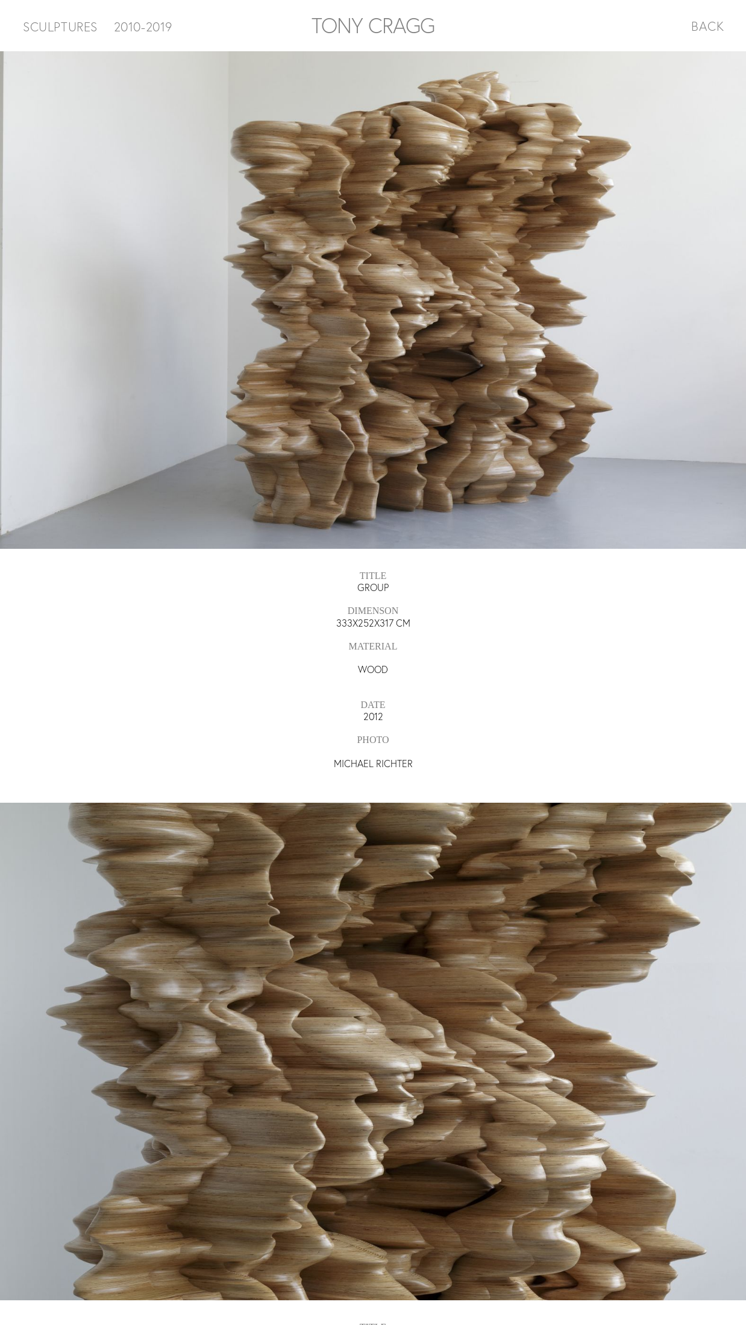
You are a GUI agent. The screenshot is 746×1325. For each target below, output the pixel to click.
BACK (707, 25)
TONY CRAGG (373, 25)
